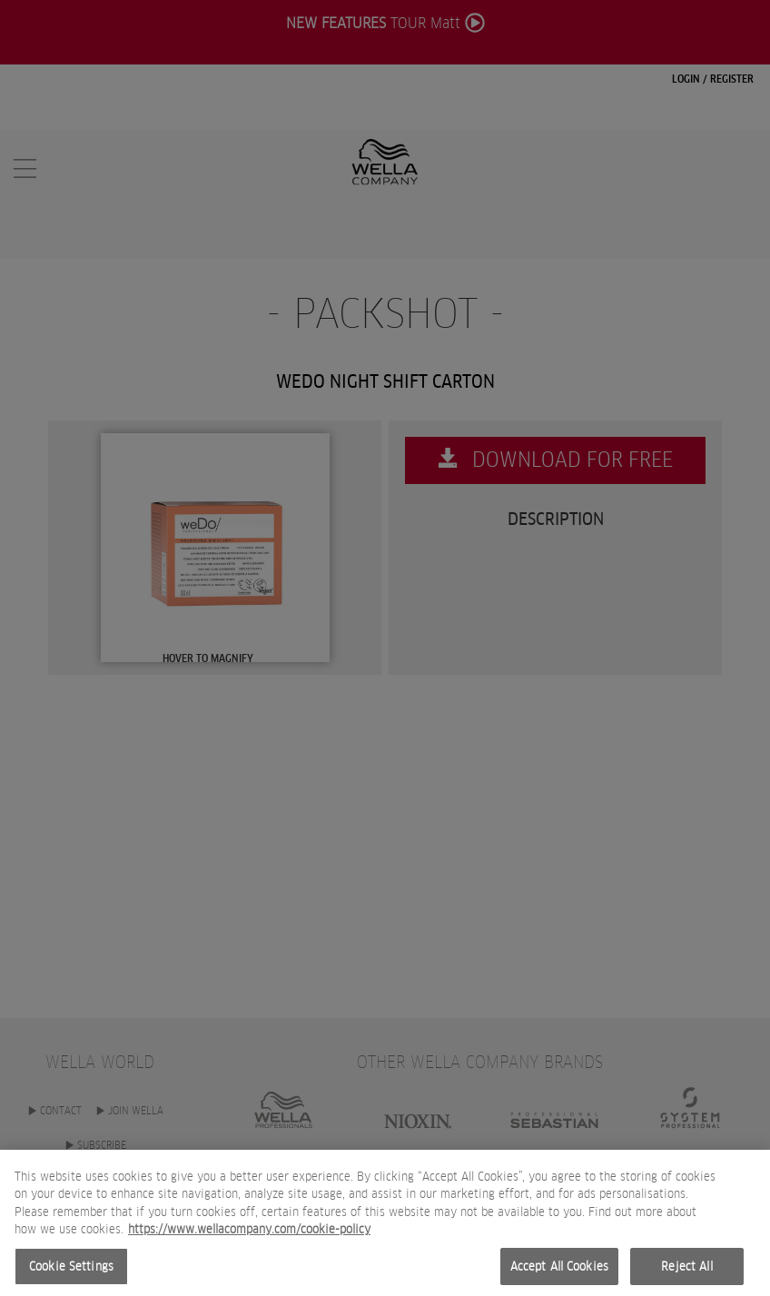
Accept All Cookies (559, 1274)
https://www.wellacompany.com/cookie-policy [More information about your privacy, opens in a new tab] (249, 1238)
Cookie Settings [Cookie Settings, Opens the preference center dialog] (71, 1274)
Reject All (686, 1274)
